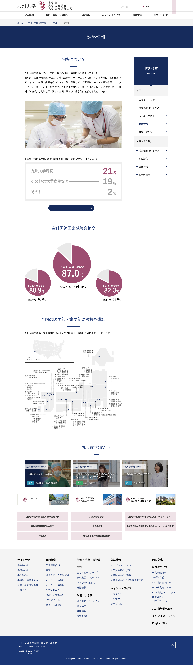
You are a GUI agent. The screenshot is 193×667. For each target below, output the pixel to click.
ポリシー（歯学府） (56, 586)
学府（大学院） (144, 141)
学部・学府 (151, 71)
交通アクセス (53, 601)
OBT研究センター (161, 584)
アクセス (125, 6)
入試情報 (85, 15)
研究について (161, 15)
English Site (159, 624)
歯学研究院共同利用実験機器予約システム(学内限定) (150, 528)
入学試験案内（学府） (122, 577)
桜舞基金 (43, 537)
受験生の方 (23, 567)
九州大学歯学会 (96, 518)
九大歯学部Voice (162, 610)
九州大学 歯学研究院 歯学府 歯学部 (44, 5)
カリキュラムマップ (149, 100)
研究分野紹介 (145, 132)
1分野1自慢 (158, 579)
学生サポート (118, 600)
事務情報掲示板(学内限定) (42, 528)
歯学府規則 (82, 617)
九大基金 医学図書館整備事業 (96, 537)
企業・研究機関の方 (27, 586)
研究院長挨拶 (53, 567)
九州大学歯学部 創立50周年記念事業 (42, 518)
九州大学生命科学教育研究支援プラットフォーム (150, 518)
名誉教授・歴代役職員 (57, 577)
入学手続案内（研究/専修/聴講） (127, 582)
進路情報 (143, 124)
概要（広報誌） (54, 606)
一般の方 (22, 592)
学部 (138, 90)
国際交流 (137, 15)
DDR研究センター (161, 589)
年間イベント (118, 595)
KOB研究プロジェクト (163, 594)
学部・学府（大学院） (57, 15)
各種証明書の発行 (55, 596)
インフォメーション (163, 617)
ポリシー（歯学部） (56, 582)
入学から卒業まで (148, 116)
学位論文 (143, 158)
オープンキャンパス (121, 567)
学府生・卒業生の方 (27, 582)
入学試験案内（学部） (122, 572)
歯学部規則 (144, 174)
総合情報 (29, 15)
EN (147, 6)
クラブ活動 (116, 605)
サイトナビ (168, 5)
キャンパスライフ (111, 15)
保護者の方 (23, 572)
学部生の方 (23, 577)
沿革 (48, 572)
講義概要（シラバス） (150, 108)
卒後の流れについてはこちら (73, 209)
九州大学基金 (96, 528)
